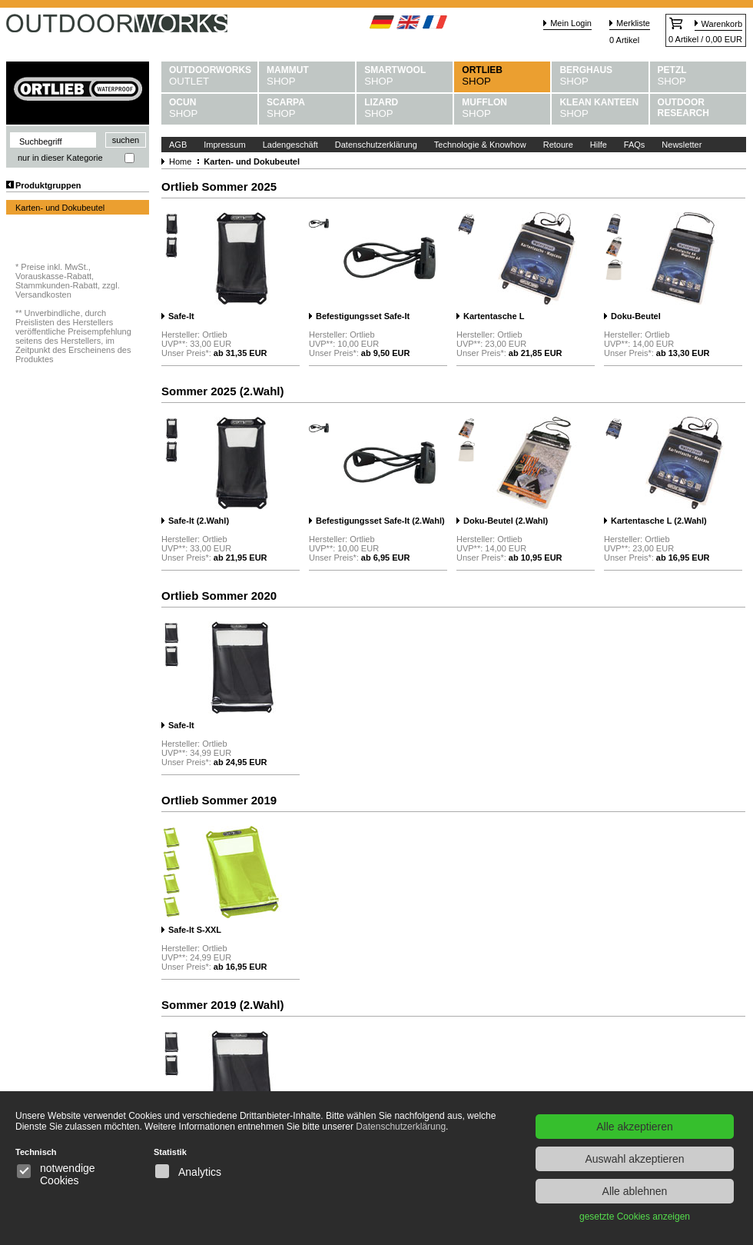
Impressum (224, 144)
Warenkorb (722, 23)
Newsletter (682, 144)
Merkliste (633, 23)
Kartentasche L (493, 316)
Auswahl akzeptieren (634, 1159)
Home (180, 161)
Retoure (558, 144)
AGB (178, 144)
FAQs (634, 144)
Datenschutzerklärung (376, 144)
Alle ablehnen (635, 1191)
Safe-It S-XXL (194, 930)
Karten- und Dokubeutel (59, 207)
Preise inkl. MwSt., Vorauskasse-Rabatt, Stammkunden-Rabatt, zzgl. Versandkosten (67, 280)
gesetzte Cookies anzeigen (634, 1216)
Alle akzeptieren (634, 1126)
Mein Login (571, 23)
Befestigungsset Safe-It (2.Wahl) (380, 521)
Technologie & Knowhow (480, 144)
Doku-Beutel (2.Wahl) (505, 521)
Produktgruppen (48, 185)
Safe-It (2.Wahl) (198, 521)
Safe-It (181, 316)
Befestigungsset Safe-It (363, 316)
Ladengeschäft (290, 144)
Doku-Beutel (636, 316)
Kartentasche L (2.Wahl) (659, 521)
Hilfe (598, 144)
